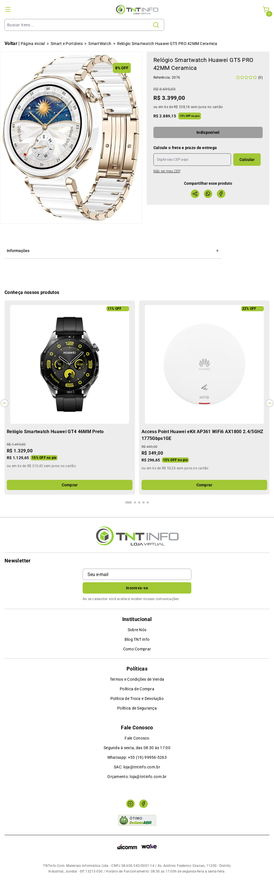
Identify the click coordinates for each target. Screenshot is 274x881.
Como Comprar (137, 649)
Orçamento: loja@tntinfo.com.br (136, 776)
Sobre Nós (137, 630)
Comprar (70, 485)
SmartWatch (99, 43)
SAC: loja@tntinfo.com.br (137, 767)
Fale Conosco (137, 738)
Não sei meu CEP (167, 171)
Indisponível (207, 132)
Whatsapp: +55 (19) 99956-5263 (137, 757)
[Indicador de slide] (128, 502)
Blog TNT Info (137, 639)
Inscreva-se (137, 588)
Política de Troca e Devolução (137, 698)
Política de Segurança (137, 708)
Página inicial (33, 43)
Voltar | (12, 43)
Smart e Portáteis (67, 43)
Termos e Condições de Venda (137, 679)
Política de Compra (137, 689)
